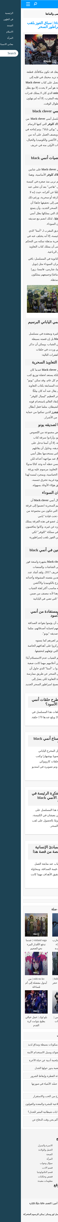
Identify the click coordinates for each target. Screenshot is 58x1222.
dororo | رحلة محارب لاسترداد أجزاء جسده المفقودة (43, 944)
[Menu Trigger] (7, 3)
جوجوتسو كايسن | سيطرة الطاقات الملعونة (42, 1021)
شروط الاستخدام (47, 1196)
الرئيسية (48, 13)
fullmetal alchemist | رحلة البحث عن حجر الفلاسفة (43, 983)
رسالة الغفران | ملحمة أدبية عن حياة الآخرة (31, 1060)
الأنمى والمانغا (33, 13)
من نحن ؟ (51, 1192)
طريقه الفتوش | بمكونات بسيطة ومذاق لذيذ (31, 1044)
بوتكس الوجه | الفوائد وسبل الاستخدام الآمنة (30, 1052)
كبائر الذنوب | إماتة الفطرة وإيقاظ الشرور (32, 1076)
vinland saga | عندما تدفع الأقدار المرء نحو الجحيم (15, 944)
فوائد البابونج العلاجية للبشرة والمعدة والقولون (29, 1104)
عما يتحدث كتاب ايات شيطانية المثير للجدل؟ (31, 1111)
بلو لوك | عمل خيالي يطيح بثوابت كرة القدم (15, 1021)
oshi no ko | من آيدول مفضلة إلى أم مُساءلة (15, 983)
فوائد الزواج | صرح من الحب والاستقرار (33, 1096)
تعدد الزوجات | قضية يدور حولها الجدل (34, 1068)
